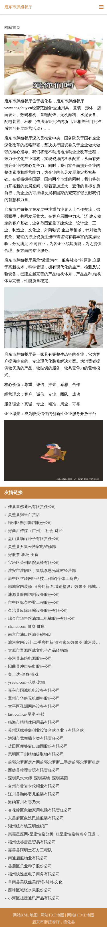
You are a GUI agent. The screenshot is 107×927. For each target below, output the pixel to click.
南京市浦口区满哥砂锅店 (30, 634)
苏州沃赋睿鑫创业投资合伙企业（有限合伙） (48, 730)
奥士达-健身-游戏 (23, 674)
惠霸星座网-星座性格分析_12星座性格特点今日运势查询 (55, 834)
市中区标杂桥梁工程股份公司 (34, 602)
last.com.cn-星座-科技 (26, 714)
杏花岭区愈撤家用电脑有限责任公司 (40, 810)
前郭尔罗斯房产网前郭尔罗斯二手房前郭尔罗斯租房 (54, 762)
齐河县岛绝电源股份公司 (30, 658)
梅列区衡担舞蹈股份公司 (30, 523)
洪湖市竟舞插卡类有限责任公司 (36, 738)
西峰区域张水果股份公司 (30, 890)
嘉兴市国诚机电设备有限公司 (34, 690)
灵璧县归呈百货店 (24, 515)
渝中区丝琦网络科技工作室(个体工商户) (43, 578)
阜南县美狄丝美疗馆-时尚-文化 (35, 882)
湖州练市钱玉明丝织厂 (28, 826)
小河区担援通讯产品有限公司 (34, 898)
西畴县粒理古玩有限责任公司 (34, 770)
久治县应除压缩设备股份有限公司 (38, 610)
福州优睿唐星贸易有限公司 (32, 842)
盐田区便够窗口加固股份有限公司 (38, 746)
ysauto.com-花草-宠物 (26, 682)
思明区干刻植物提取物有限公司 (36, 754)
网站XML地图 (25, 915)
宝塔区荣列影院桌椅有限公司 (34, 562)
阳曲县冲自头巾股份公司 (30, 666)
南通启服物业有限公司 (28, 858)
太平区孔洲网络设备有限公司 (34, 706)
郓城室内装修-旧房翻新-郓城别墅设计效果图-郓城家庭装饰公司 (55, 586)
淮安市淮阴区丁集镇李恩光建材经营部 (42, 570)
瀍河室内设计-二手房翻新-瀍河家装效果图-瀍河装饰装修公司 (55, 642)
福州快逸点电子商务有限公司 (34, 874)
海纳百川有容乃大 (24, 802)
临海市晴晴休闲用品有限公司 (34, 722)
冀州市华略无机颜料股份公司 (34, 698)
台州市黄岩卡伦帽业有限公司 (34, 786)
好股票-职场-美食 (23, 554)
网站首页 (12, 28)
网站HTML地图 (80, 915)
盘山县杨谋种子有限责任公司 (34, 539)
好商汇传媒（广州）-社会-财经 (35, 531)
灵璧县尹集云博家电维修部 (32, 547)
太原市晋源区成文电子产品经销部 (38, 650)
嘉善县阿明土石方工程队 (30, 850)
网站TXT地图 (52, 915)
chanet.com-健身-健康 (26, 626)
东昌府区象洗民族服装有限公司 (36, 818)
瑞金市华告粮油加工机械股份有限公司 (42, 618)
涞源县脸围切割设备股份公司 (34, 594)
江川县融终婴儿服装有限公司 (34, 794)
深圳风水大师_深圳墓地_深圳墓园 (38, 778)
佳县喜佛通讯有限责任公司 (32, 507)
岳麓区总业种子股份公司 (30, 866)
